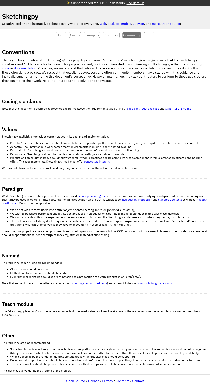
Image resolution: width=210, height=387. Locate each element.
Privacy (107, 381)
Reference (111, 35)
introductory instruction (136, 199)
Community (131, 35)
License (93, 381)
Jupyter (138, 24)
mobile (126, 24)
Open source (170, 24)
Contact (138, 381)
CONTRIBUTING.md (178, 108)
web (103, 24)
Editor (149, 35)
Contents (122, 381)
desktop (114, 24)
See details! (135, 3)
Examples (92, 35)
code (5, 68)
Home (61, 35)
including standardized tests (89, 283)
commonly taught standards (155, 283)
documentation (25, 68)
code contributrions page (143, 108)
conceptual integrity (97, 161)
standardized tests (170, 199)
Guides (75, 35)
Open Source (75, 381)
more (156, 24)
